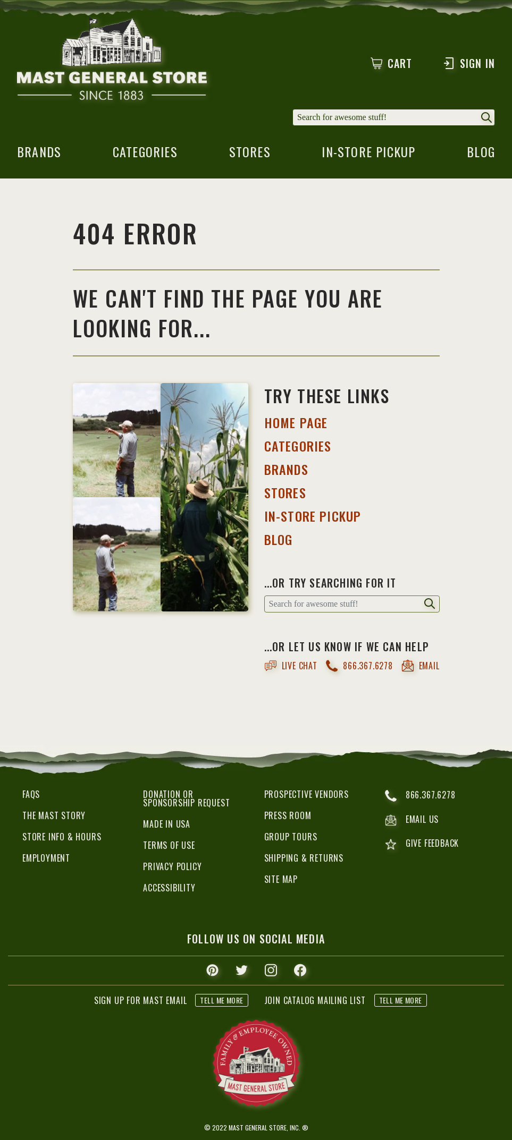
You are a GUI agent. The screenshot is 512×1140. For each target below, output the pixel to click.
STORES (285, 492)
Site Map (281, 879)
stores (250, 154)
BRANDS (286, 469)
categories (145, 154)
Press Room (288, 815)
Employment (46, 858)
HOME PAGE (296, 422)
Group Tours (290, 836)
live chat (290, 665)
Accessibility (169, 887)
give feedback (422, 844)
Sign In (468, 63)
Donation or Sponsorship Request (186, 798)
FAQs (31, 794)
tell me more (221, 1000)
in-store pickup (368, 154)
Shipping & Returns (303, 858)
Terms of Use (169, 845)
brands (39, 154)
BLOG (278, 539)
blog (481, 154)
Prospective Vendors (306, 794)
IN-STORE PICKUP (313, 515)
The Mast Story (54, 815)
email (420, 665)
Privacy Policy (172, 866)
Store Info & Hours (61, 836)
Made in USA (166, 824)
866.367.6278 (359, 666)
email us (412, 820)
